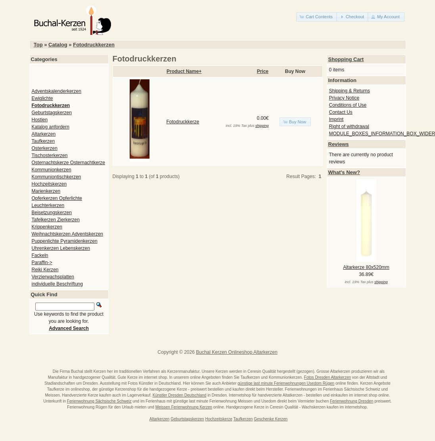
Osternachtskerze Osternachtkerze (68, 162)
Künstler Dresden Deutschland (180, 395)
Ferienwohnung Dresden (352, 401)
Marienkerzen (46, 191)
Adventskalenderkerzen (56, 91)
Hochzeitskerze (218, 419)
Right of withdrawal (349, 126)
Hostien (40, 120)
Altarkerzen (44, 134)
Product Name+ (184, 71)
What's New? (344, 172)
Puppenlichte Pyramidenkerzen (65, 241)
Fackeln (40, 255)
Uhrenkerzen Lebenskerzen (61, 248)
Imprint (336, 119)
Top (38, 45)
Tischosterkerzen (50, 155)
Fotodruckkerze (183, 122)
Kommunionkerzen (51, 170)
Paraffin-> (42, 262)
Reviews (338, 144)
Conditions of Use (348, 105)
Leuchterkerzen (48, 205)
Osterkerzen (44, 148)
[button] (316, 16)
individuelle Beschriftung (57, 284)
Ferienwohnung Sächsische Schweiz (99, 401)
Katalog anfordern (50, 127)
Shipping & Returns (349, 91)
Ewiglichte (42, 98)
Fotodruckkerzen (94, 45)
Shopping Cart (346, 59)
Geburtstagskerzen (52, 112)
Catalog (57, 45)
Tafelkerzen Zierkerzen (56, 219)
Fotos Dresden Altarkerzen (327, 377)
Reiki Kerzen (45, 269)
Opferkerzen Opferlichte (57, 198)
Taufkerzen (43, 141)
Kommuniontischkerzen (56, 177)
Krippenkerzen (47, 227)
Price (262, 71)
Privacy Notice (344, 98)
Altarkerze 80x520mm (366, 267)
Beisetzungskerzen (52, 212)
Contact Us (341, 112)
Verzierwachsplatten (53, 277)
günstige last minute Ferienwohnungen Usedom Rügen (286, 383)
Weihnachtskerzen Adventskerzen (67, 234)
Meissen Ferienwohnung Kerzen (183, 407)
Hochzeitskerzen (49, 184)
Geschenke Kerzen (270, 419)
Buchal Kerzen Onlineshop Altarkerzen (236, 352)
